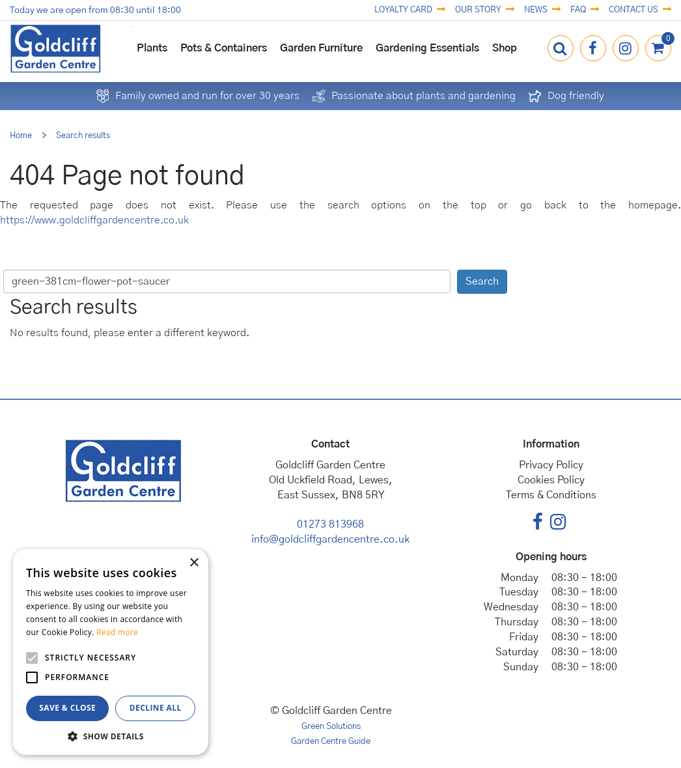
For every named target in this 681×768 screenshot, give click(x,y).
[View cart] (658, 48)
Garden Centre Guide (330, 741)
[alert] (110, 652)
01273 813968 (330, 524)
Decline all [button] (156, 707)
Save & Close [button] (67, 707)
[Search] (227, 281)
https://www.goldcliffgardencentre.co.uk (94, 220)
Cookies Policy (551, 480)
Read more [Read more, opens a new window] (117, 632)
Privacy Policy (551, 465)
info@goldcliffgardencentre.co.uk (330, 539)
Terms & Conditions (551, 495)
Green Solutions (331, 726)
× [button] (194, 563)
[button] (110, 736)
